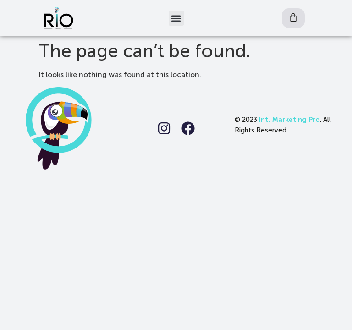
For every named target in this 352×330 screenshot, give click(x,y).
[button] (176, 18)
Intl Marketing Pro (289, 120)
